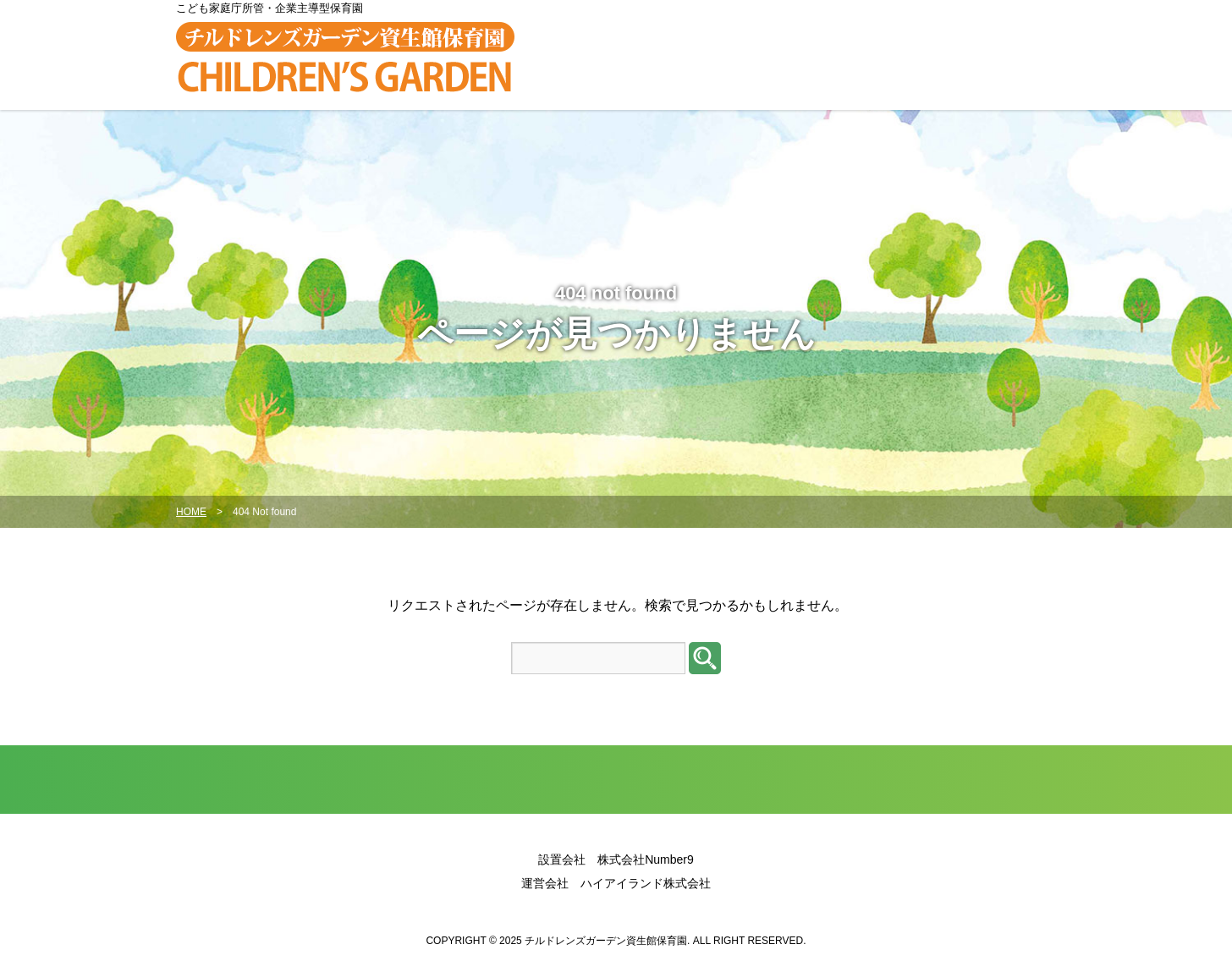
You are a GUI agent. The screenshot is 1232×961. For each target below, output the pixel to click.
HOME (191, 512)
